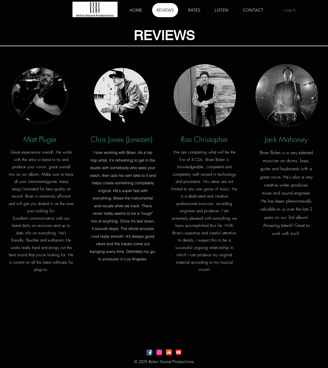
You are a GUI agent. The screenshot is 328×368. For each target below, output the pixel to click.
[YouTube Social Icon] (178, 352)
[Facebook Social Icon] (149, 352)
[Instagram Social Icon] (159, 352)
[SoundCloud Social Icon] (169, 352)
